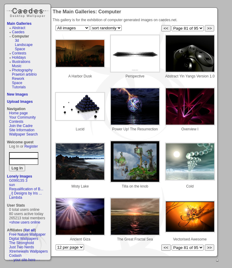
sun (12, 185)
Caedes (28, 11)
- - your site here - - (24, 260)
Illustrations (21, 62)
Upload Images (20, 102)
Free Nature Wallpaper (27, 234)
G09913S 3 (18, 180)
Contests (19, 53)
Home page (18, 113)
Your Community (22, 117)
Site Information (21, 130)
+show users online (24, 222)
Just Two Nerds (21, 247)
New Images (17, 94)
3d (17, 40)
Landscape (24, 45)
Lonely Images (19, 176)
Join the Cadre (21, 126)
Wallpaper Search (23, 134)
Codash (15, 255)
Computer (20, 36)
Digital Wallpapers (23, 239)
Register (31, 146)
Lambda (15, 197)
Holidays (19, 57)
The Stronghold (21, 243)
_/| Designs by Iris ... (25, 193)
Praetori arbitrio (24, 74)
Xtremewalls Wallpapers (28, 251)
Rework (18, 79)
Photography (22, 70)
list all (29, 230)
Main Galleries (19, 23)
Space (20, 49)
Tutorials (19, 87)
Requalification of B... (26, 189)
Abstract (18, 28)
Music (16, 66)
